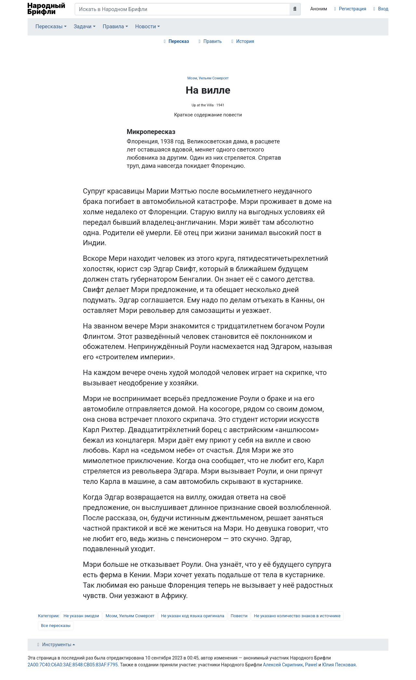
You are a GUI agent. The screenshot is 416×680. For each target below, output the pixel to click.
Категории (48, 615)
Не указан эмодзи (81, 615)
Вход (383, 8)
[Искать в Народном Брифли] (182, 9)
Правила (113, 26)
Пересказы (49, 26)
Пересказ (179, 41)
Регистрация (352, 8)
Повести (239, 615)
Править (212, 41)
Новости (145, 26)
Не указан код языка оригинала (192, 615)
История (245, 41)
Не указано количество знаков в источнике (297, 615)
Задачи (83, 26)
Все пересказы (56, 625)
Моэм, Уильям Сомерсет (207, 78)
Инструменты (57, 644)
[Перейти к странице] (295, 9)
